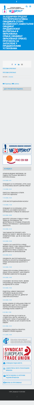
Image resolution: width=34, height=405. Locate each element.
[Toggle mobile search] (27, 6)
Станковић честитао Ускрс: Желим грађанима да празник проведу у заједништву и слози (16, 282)
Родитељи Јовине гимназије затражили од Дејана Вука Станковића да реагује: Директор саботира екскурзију (15, 294)
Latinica (15, 84)
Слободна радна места (12, 363)
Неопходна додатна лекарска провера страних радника (14, 330)
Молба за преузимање (12, 383)
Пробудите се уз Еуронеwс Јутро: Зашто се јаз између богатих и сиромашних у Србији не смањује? (16, 210)
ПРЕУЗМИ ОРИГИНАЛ (9, 68)
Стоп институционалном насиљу (15, 201)
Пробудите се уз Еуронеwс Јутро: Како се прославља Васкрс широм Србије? (17, 185)
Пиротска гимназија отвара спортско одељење (13, 193)
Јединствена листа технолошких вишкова (16, 369)
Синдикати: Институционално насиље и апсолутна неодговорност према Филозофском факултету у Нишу (16, 261)
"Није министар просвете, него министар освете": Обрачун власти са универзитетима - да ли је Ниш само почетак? (17, 235)
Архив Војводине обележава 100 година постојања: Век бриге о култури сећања (14, 175)
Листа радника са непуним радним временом (14, 376)
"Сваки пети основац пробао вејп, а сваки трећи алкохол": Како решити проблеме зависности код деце (16, 272)
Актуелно (11, 76)
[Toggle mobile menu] (30, 6)
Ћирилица (7, 84)
